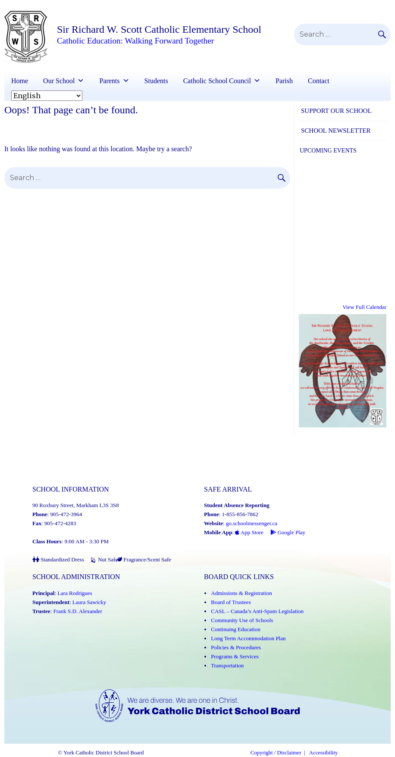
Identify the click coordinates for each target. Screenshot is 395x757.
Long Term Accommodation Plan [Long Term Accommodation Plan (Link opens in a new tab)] (248, 638)
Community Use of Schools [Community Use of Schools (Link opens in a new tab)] (242, 620)
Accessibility (323, 753)
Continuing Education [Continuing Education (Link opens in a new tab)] (235, 629)
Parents (109, 80)
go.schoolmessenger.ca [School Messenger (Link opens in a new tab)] (251, 523)
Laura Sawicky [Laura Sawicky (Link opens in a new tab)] (89, 602)
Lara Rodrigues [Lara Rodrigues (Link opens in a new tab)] (74, 593)
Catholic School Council (217, 80)
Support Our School (336, 110)
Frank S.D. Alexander (77, 611)
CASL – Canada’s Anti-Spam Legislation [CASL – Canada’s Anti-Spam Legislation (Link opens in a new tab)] (257, 611)
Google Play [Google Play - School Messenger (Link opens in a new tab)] (287, 532)
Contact (318, 80)
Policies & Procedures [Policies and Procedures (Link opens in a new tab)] (236, 647)
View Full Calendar (364, 307)
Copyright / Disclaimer (276, 753)
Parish (284, 80)
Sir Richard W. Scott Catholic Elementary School (159, 29)
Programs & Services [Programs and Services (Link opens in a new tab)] (234, 656)
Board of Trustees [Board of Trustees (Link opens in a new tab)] (231, 602)
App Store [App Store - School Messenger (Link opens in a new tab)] (249, 532)
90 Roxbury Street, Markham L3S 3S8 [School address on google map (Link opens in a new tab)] (75, 505)
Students (156, 80)
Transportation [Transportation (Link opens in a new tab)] (227, 665)
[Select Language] (46, 95)
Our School (59, 80)
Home (19, 80)
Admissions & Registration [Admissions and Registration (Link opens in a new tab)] (241, 593)
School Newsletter (336, 130)
